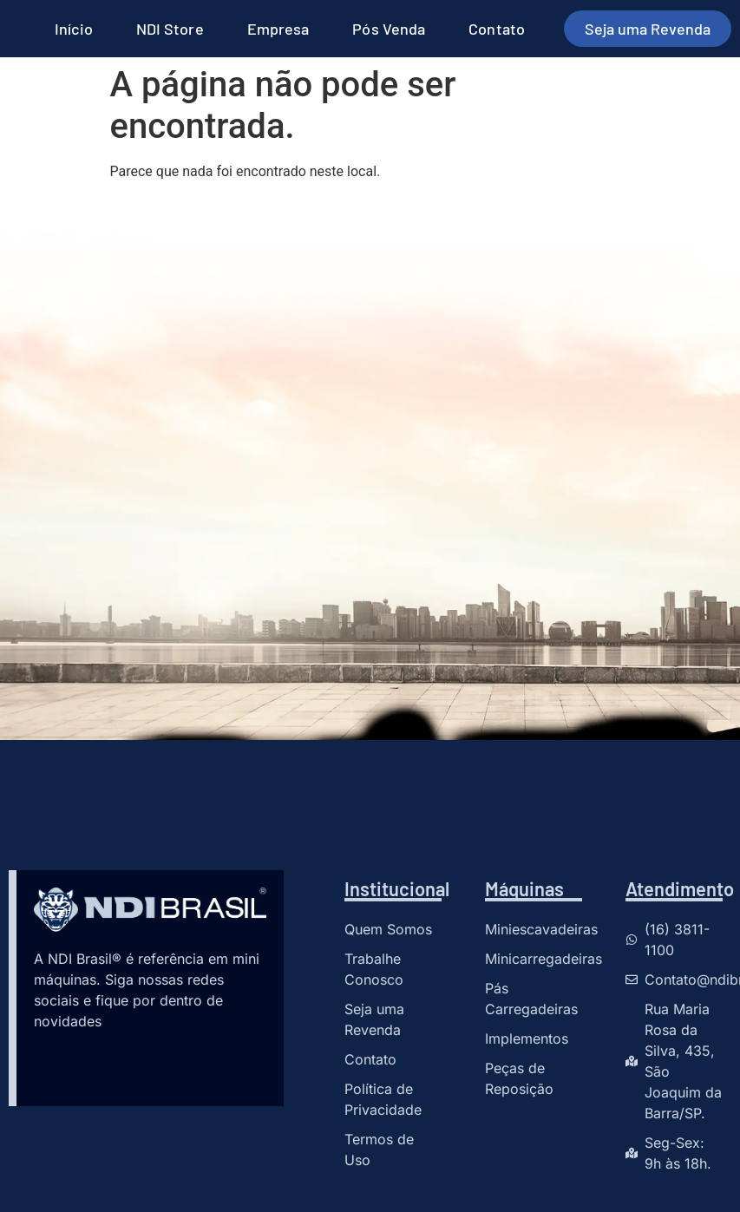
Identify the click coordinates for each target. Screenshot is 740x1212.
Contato (496, 28)
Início (74, 28)
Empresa (278, 28)
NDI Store (170, 28)
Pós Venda (388, 28)
